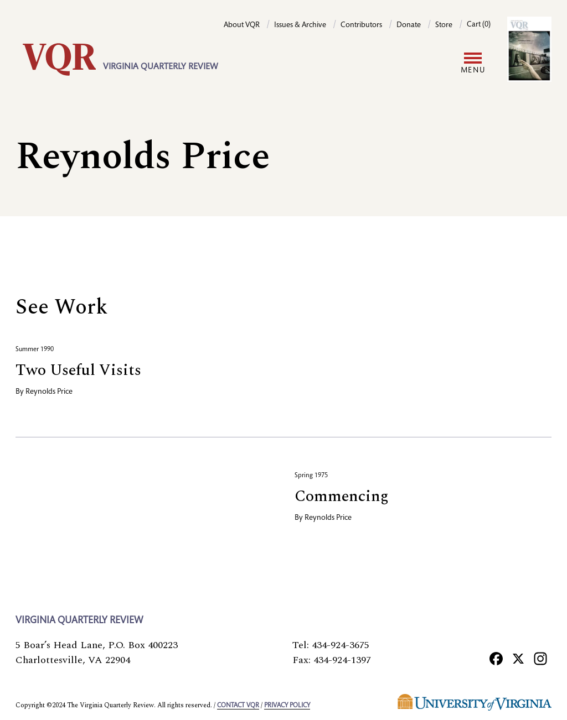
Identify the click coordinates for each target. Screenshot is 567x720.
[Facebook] (496, 658)
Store (443, 25)
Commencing (342, 496)
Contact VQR (238, 705)
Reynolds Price (49, 392)
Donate (408, 25)
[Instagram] (540, 658)
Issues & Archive (300, 25)
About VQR (242, 25)
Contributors (361, 25)
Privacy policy (287, 705)
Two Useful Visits (78, 370)
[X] (518, 658)
